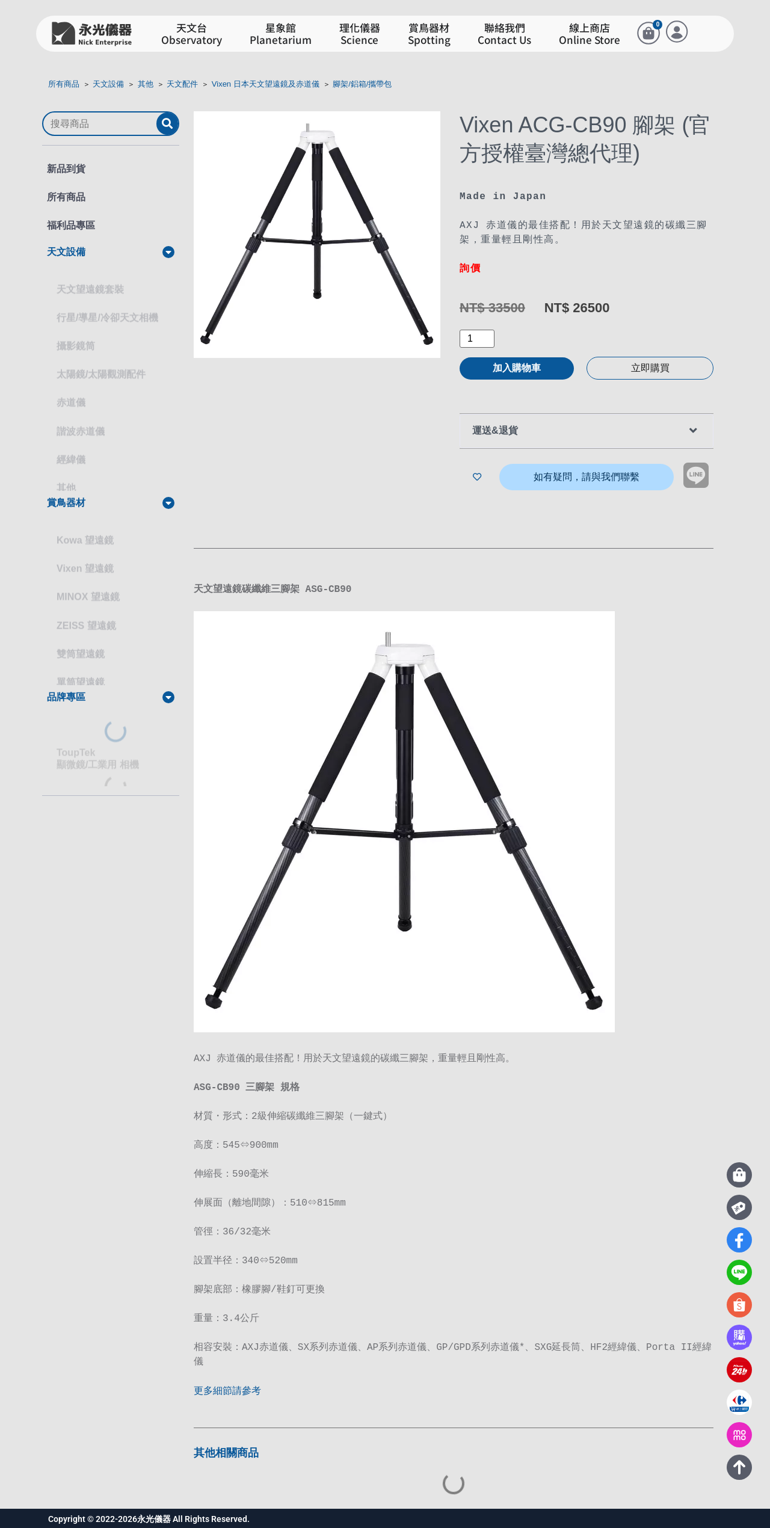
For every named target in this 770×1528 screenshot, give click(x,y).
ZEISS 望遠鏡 (86, 614)
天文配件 (182, 83)
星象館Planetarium (281, 34)
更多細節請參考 (228, 1390)
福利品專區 (71, 225)
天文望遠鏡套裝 (90, 278)
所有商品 (63, 83)
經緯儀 (71, 448)
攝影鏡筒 (76, 335)
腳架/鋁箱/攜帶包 (362, 83)
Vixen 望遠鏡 (85, 557)
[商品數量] (477, 339)
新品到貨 (66, 169)
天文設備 (108, 83)
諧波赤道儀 (81, 420)
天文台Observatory (191, 34)
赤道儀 (71, 391)
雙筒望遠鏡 (81, 643)
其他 (145, 83)
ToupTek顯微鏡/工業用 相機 (98, 747)
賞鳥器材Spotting (429, 34)
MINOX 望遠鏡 (88, 586)
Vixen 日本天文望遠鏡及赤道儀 (265, 83)
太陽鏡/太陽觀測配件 (101, 363)
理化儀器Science (359, 34)
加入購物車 (517, 368)
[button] (110, 252)
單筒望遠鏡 (81, 671)
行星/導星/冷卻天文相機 (107, 306)
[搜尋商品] (99, 124)
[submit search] (167, 123)
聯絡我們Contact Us (504, 34)
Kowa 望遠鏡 (85, 529)
